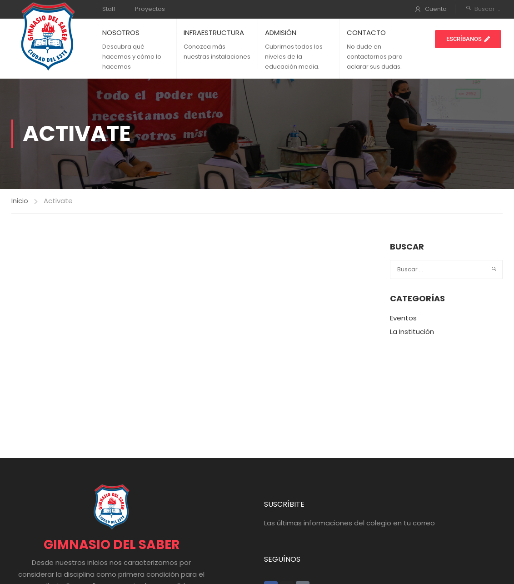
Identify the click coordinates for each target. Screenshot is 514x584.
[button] (468, 39)
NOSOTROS (121, 32)
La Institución (412, 331)
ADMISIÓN (280, 32)
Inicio (19, 200)
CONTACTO (366, 32)
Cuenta (436, 9)
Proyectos (150, 9)
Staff (108, 9)
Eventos (403, 318)
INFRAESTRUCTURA (214, 32)
